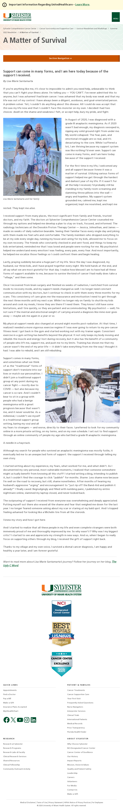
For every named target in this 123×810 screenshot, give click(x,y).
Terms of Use (42, 803)
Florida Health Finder (76, 732)
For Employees (97, 803)
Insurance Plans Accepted (15, 707)
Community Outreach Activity (16, 769)
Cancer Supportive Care (78, 694)
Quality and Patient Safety (79, 769)
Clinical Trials (73, 715)
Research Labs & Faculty (14, 752)
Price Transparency (76, 728)
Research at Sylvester (13, 744)
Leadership (72, 773)
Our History (72, 757)
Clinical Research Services (14, 757)
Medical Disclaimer (28, 803)
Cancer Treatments (76, 690)
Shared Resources (11, 761)
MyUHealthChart (10, 711)
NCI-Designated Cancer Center (81, 748)
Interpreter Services (76, 711)
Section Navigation (61, 58)
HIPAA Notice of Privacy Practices (77, 803)
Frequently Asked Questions (80, 703)
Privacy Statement (56, 803)
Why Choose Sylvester (77, 744)
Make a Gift (8, 703)
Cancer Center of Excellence (80, 752)
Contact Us (72, 790)
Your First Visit (74, 699)
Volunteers (72, 782)
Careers (70, 777)
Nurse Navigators (75, 707)
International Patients (77, 720)
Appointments (10, 690)
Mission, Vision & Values (78, 765)
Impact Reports (74, 761)
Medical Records (74, 724)
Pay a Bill (7, 699)
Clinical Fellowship (11, 765)
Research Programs (12, 748)
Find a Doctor (9, 694)
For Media (72, 786)
